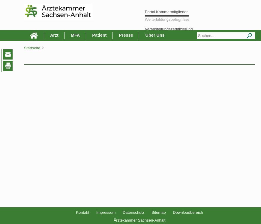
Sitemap (159, 212)
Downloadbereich (188, 212)
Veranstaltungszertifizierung (169, 29)
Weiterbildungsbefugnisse (167, 19)
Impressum (106, 212)
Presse (126, 35)
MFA (75, 35)
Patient (99, 35)
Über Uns (154, 35)
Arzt (54, 35)
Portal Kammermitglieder (166, 12)
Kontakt (82, 212)
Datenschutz (133, 212)
